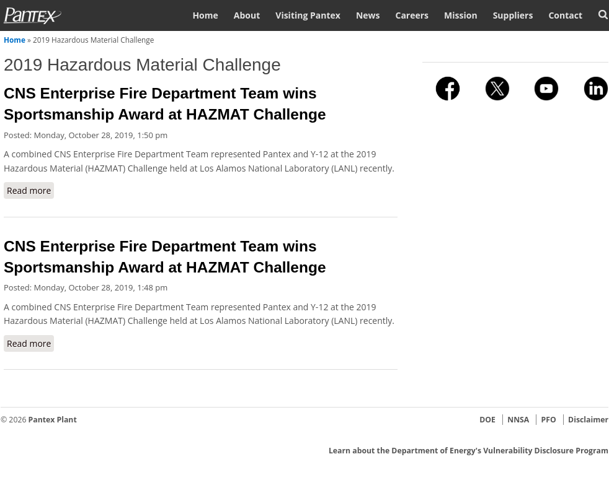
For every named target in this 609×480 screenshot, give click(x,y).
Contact (565, 15)
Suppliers (513, 15)
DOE (487, 419)
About (247, 15)
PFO (548, 419)
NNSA (518, 419)
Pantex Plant (53, 419)
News (368, 15)
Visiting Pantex (307, 15)
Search (603, 14)
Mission (461, 15)
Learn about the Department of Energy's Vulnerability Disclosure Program (468, 450)
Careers (412, 15)
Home (205, 15)
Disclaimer (588, 419)
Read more (30, 190)
